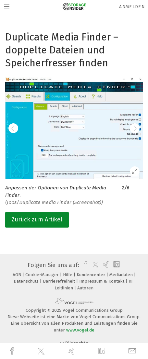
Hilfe (68, 274)
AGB (17, 274)
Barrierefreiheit (59, 281)
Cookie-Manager (42, 274)
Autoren (85, 288)
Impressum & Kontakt (102, 281)
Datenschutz (27, 281)
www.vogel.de (80, 330)
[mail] (133, 351)
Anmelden (132, 6)
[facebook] (13, 351)
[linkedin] (102, 351)
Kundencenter (91, 274)
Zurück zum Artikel (37, 219)
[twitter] (42, 351)
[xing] (72, 351)
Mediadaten (121, 274)
